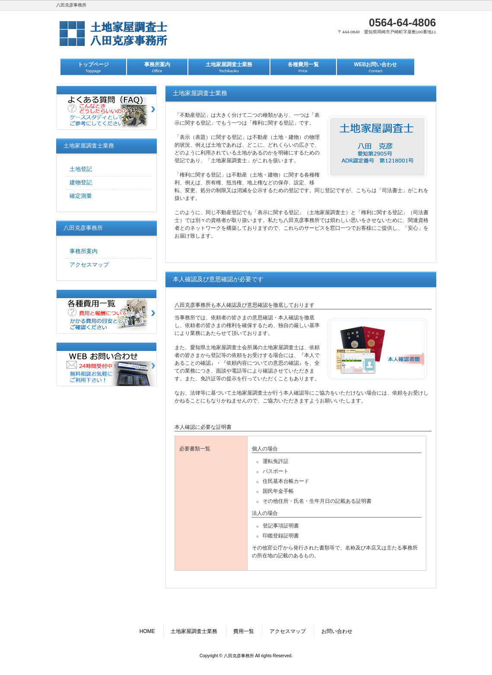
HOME (147, 631)
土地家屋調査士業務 (194, 631)
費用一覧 (243, 631)
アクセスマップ (288, 631)
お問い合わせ (336, 631)
